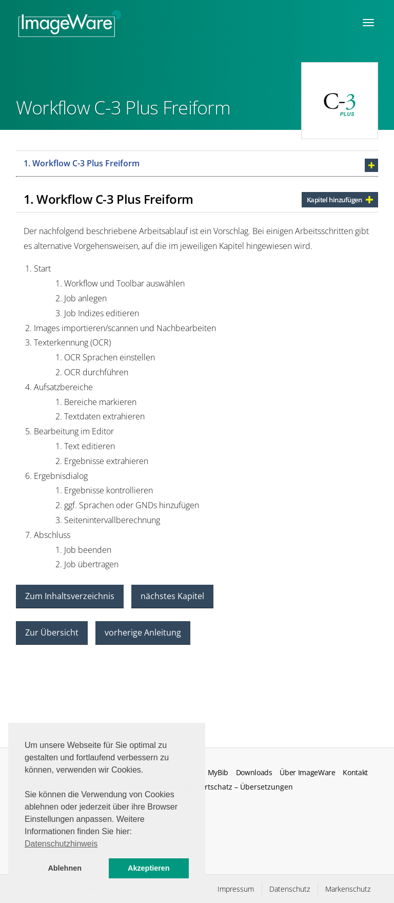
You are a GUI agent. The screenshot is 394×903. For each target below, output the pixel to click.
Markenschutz (347, 889)
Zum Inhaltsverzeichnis (69, 596)
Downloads (254, 772)
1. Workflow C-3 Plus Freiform (82, 163)
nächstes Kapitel (172, 596)
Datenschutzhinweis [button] (61, 843)
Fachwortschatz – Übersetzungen (236, 787)
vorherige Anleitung (143, 632)
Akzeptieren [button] (149, 868)
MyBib (218, 772)
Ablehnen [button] (65, 868)
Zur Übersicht (51, 632)
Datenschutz (289, 889)
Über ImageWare (308, 772)
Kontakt (355, 772)
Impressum (236, 889)
